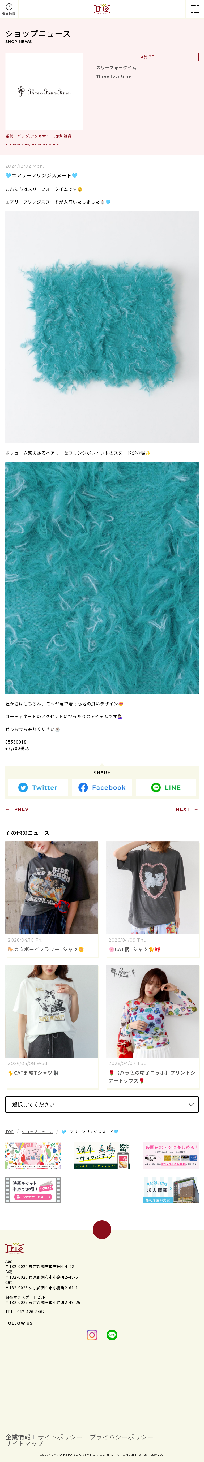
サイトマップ (27, 1443)
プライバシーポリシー (138, 1436)
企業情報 (20, 1436)
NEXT (183, 809)
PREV (21, 809)
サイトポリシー (68, 1436)
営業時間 (9, 13)
